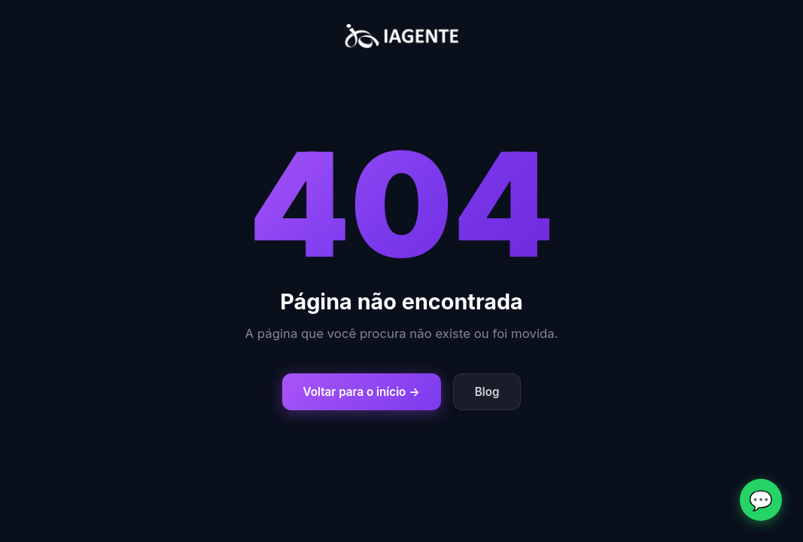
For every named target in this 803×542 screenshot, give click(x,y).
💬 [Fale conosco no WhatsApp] (761, 500)
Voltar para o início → (361, 392)
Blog (487, 392)
